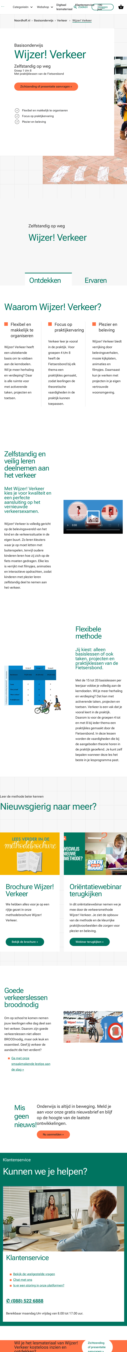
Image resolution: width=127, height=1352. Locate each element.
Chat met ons (22, 1280)
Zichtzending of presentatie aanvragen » (46, 86)
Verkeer (62, 20)
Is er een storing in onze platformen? (38, 1285)
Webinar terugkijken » (90, 941)
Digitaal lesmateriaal (64, 7)
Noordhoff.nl (22, 20)
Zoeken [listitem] (81, 7)
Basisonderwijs (43, 20)
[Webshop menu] (45, 7)
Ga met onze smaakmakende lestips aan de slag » (30, 1063)
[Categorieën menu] (23, 7)
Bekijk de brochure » (25, 941)
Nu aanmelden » (53, 1134)
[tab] (48, 279)
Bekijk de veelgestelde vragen (34, 1274)
